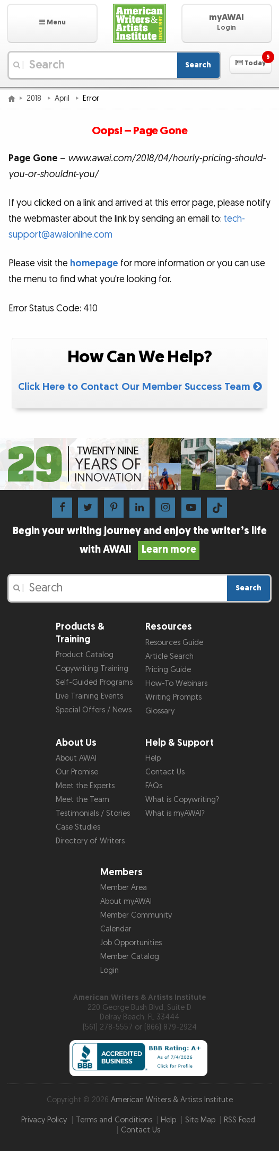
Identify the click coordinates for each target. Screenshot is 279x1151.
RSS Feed (239, 1120)
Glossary (160, 711)
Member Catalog (129, 957)
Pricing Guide (168, 670)
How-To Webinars (176, 683)
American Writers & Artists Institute (172, 1100)
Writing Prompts (173, 697)
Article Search (169, 656)
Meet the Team (82, 800)
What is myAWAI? (175, 813)
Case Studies (78, 827)
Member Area (123, 888)
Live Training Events (89, 696)
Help (153, 758)
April (63, 98)
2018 (35, 98)
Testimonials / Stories (93, 813)
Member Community (136, 915)
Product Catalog (85, 655)
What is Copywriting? (182, 800)
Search (198, 65)
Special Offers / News (94, 710)
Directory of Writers (90, 841)
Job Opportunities (131, 943)
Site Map (200, 1120)
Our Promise (77, 772)
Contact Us (165, 772)
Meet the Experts (85, 786)
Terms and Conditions (114, 1120)
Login (109, 970)
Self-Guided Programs (94, 682)
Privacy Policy (44, 1120)
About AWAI (76, 758)
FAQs (153, 786)
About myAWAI (126, 901)
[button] (52, 23)
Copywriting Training (92, 669)
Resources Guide (174, 643)
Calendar (116, 929)
